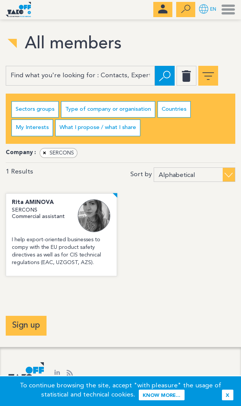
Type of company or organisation (108, 109)
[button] (207, 9)
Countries (174, 109)
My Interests (32, 128)
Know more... (161, 395)
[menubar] (162, 9)
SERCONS (57, 153)
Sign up (26, 325)
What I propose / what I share (97, 128)
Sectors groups (35, 109)
